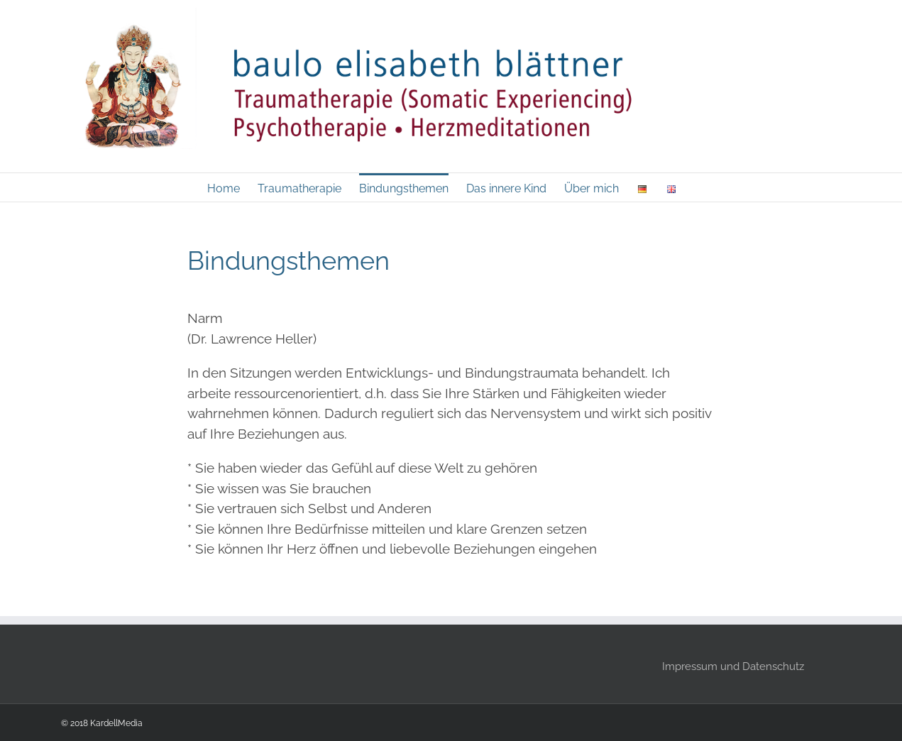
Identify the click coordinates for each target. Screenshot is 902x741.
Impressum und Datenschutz (733, 666)
